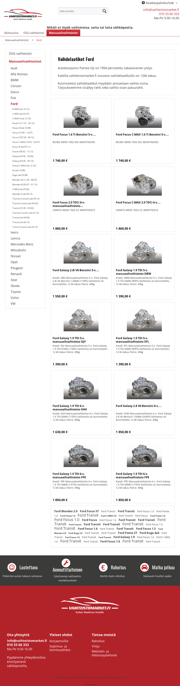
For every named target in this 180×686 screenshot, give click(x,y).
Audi (14, 68)
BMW (15, 80)
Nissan (16, 256)
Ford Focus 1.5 (146, 529)
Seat (14, 280)
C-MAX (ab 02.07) (20, 113)
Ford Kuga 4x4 (150, 533)
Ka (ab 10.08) (18, 170)
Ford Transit (108, 511)
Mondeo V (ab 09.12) (22, 193)
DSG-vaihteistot (20, 53)
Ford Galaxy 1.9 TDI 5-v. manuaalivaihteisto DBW (133, 271)
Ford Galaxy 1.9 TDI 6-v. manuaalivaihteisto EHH (70, 407)
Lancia (15, 238)
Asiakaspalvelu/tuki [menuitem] (158, 3)
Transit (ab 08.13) (21, 222)
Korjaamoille (58, 641)
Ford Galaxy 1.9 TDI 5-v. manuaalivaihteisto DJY (69, 339)
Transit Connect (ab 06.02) (25, 203)
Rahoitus (98, 641)
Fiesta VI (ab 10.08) (21, 127)
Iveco (14, 232)
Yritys (96, 646)
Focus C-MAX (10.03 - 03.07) (26, 142)
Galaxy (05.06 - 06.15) (23, 160)
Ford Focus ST (89, 511)
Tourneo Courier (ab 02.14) (25, 212)
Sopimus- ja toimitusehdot (59, 648)
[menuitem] (83, 11)
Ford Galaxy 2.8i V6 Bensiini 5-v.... (76, 270)
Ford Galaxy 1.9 (124, 537)
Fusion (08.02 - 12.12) (22, 151)
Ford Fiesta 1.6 (68, 515)
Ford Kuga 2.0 (76, 533)
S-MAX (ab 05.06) (20, 189)
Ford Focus (142, 515)
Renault (16, 274)
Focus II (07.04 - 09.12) (23, 137)
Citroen (16, 86)
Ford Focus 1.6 (108, 520)
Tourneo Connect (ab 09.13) (25, 198)
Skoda (15, 286)
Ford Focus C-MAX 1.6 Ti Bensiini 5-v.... (142, 134)
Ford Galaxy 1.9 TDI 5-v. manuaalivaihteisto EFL (132, 339)
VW (13, 303)
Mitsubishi (18, 250)
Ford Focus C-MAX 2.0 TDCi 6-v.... (138, 202)
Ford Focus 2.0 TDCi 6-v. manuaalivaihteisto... (69, 204)
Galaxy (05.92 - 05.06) (23, 156)
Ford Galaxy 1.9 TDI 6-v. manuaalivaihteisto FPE (69, 475)
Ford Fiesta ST (128, 533)
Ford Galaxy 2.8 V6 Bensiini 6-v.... (138, 406)
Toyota (16, 292)
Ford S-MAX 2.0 (109, 515)
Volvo (15, 297)
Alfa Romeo (19, 74)
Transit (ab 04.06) (21, 217)
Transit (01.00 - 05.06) (23, 208)
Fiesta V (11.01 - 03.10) (23, 123)
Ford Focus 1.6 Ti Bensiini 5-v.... (74, 134)
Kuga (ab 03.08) (20, 175)
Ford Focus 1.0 (146, 511)
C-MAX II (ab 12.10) (21, 118)
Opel (14, 262)
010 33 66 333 (169, 14)
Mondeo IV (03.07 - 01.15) (24, 184)
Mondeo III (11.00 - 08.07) (24, 179)
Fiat (13, 98)
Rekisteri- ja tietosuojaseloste (104, 653)
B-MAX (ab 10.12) (20, 109)
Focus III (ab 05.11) (21, 146)
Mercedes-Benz (22, 244)
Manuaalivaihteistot (25, 61)
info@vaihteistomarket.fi (161, 10)
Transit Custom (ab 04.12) (25, 226)
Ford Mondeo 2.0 (66, 511)
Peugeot (17, 268)
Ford (14, 104)
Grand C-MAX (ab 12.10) (24, 165)
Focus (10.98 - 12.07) (22, 132)
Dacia (15, 92)
